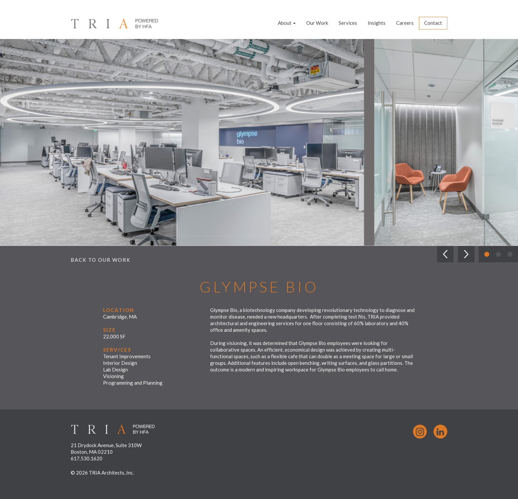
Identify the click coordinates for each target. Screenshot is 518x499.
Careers (405, 23)
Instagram (420, 432)
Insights (377, 23)
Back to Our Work (100, 260)
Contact (433, 23)
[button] (445, 254)
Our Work (317, 23)
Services (348, 23)
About (287, 23)
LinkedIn (440, 432)
